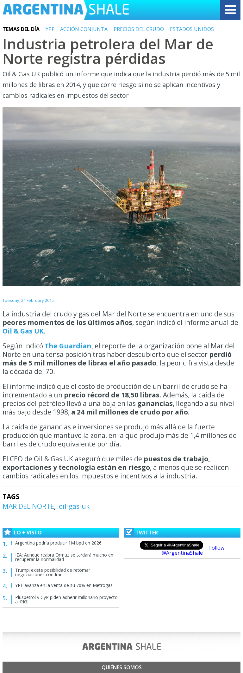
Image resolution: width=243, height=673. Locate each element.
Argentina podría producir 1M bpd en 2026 (58, 543)
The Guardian (68, 345)
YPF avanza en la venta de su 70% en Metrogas (64, 585)
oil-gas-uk (74, 506)
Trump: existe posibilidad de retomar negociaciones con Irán (52, 572)
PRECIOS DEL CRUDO (139, 29)
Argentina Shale (66, 10)
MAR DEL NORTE (28, 506)
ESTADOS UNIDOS (192, 29)
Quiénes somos (122, 667)
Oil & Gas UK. (24, 331)
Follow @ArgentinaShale (193, 550)
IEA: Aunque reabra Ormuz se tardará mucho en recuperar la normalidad (64, 557)
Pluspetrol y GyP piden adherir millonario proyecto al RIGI (66, 599)
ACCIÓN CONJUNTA (84, 29)
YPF (50, 29)
